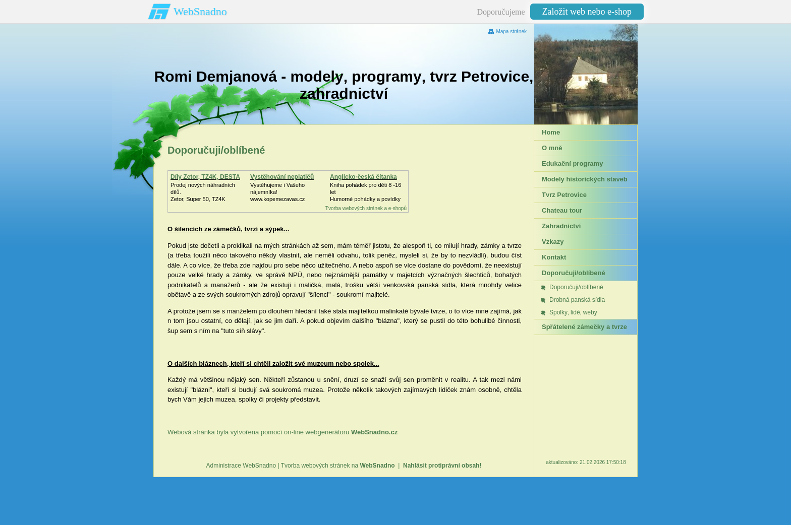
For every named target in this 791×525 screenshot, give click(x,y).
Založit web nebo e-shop (587, 12)
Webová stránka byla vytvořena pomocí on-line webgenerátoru (282, 432)
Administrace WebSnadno (241, 465)
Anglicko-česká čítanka (363, 176)
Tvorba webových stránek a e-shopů (366, 208)
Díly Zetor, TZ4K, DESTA (205, 176)
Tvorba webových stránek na (338, 465)
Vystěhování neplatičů (282, 176)
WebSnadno (200, 11)
